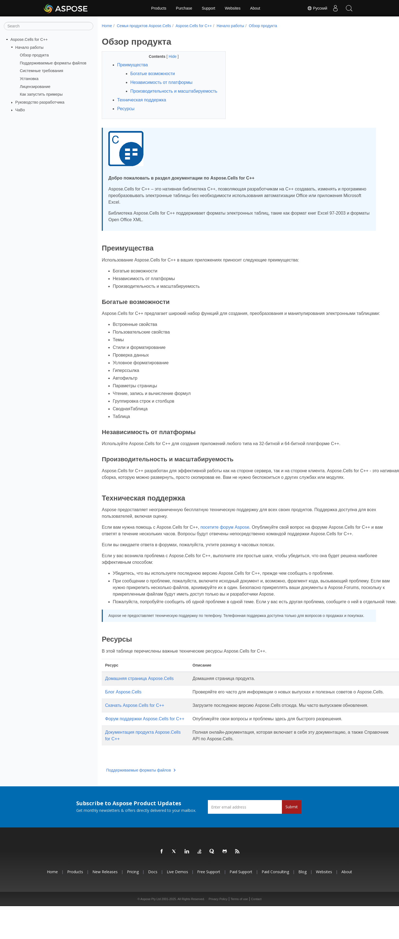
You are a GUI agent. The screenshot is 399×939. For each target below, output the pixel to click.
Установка (29, 78)
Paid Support (241, 904)
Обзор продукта (34, 55)
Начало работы (29, 47)
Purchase (184, 8)
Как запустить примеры (41, 94)
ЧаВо (20, 110)
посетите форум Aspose (224, 540)
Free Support (208, 904)
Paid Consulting (275, 904)
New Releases (105, 904)
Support (208, 8)
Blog (302, 904)
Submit (291, 839)
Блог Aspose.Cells (123, 711)
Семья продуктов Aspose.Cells (144, 26)
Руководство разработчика (39, 102)
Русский (317, 8)
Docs (152, 904)
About (255, 8)
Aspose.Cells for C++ (29, 39)
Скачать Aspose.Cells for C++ (134, 731)
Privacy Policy (218, 932)
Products (158, 8)
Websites (232, 8)
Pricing (133, 904)
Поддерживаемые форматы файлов (53, 63)
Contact (256, 932)
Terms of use (239, 932)
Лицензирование (35, 86)
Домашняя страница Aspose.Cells (139, 698)
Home (107, 26)
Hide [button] (168, 56)
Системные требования (41, 71)
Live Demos (177, 904)
